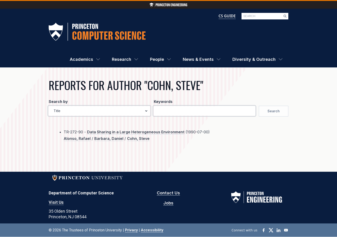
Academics (81, 59)
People (157, 59)
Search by (58, 101)
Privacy (131, 230)
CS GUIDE (227, 15)
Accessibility (152, 230)
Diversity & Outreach (254, 59)
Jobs (168, 203)
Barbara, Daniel (108, 138)
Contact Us (168, 192)
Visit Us (56, 202)
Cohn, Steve (138, 138)
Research (121, 59)
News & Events (198, 59)
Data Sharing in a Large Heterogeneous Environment (135, 132)
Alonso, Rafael (77, 138)
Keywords (163, 101)
